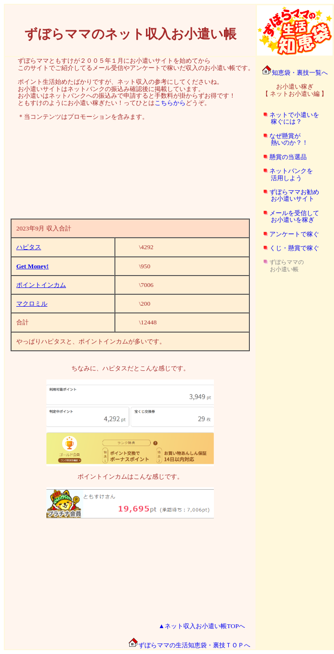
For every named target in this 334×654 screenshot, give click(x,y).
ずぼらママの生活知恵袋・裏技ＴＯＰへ (189, 645)
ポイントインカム (41, 284)
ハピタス (28, 247)
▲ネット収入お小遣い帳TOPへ (201, 626)
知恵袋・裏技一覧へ (295, 72)
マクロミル (32, 303)
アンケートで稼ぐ (294, 234)
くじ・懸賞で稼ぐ (294, 248)
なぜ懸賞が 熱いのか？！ (282, 139)
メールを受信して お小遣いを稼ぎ (288, 216)
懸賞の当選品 (288, 157)
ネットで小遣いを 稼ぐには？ (288, 118)
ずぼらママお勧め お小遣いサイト (288, 195)
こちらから (170, 102)
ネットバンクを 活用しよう (285, 174)
